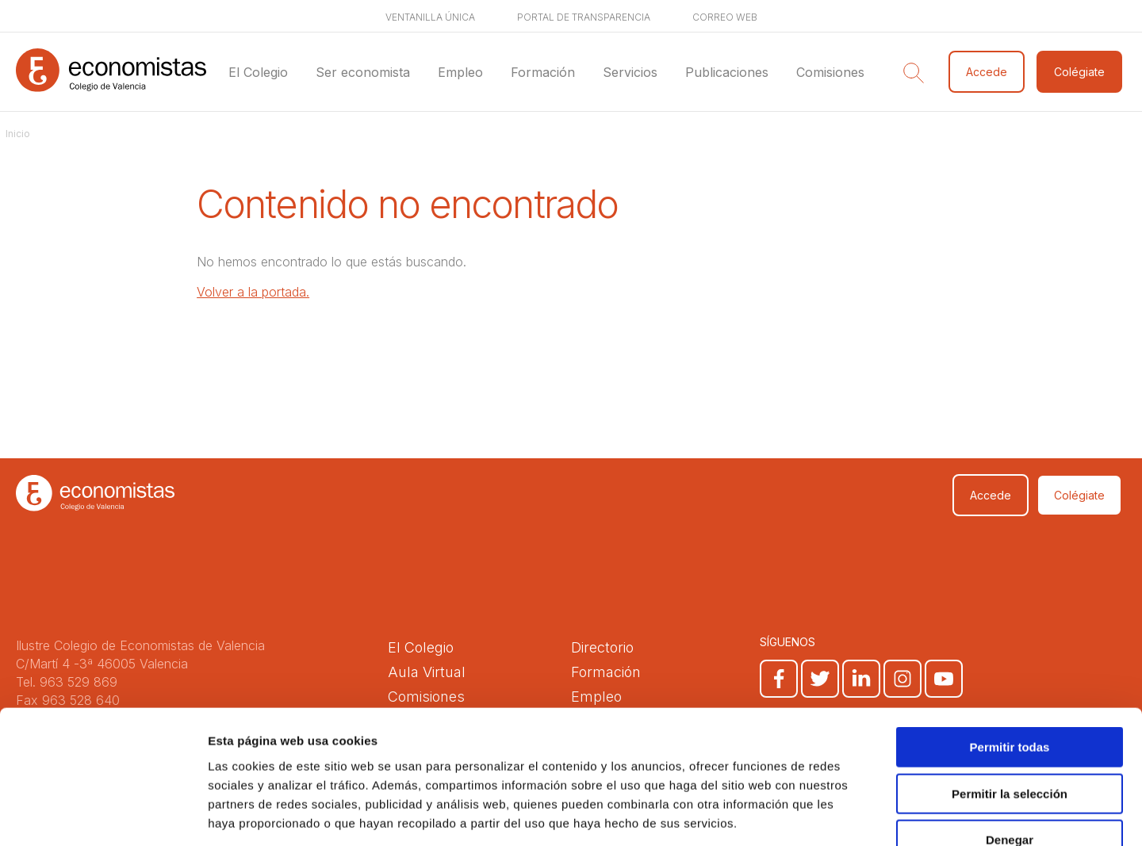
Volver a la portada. (253, 292)
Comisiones (830, 72)
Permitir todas (1010, 652)
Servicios (630, 72)
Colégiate (1079, 71)
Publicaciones (726, 72)
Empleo (460, 72)
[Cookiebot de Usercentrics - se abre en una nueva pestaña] (102, 815)
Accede (986, 71)
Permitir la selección (1009, 699)
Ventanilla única (430, 17)
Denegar (1009, 745)
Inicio (18, 134)
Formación (543, 72)
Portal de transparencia (583, 17)
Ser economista (363, 72)
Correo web (724, 17)
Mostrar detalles (858, 814)
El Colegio (258, 72)
